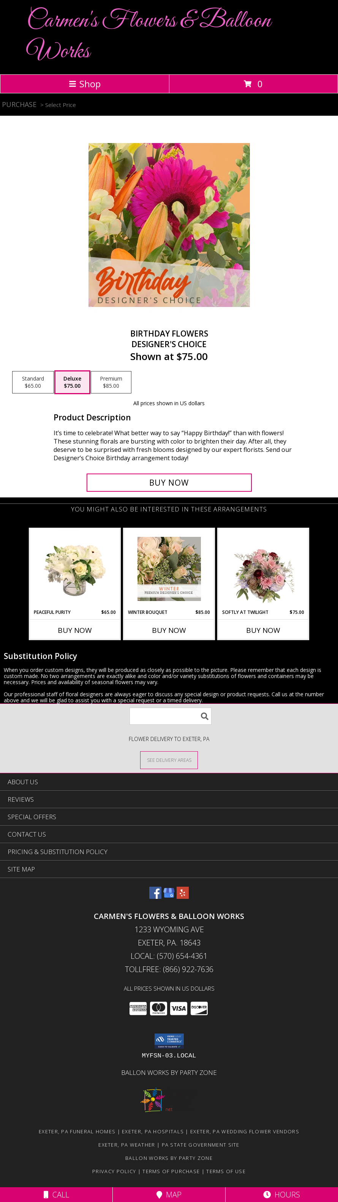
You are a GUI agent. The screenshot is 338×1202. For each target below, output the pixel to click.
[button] (169, 1041)
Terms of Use (226, 1171)
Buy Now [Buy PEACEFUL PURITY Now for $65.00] (75, 630)
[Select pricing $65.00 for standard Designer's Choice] (33, 382)
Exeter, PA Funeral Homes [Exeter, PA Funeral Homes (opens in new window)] (77, 1131)
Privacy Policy (114, 1171)
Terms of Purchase (171, 1171)
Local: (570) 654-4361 (169, 956)
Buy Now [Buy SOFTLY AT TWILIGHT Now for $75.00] (263, 630)
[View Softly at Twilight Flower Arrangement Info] (263, 568)
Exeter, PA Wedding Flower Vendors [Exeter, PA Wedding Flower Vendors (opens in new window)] (244, 1131)
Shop (85, 83)
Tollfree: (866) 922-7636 (169, 969)
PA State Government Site (201, 1144)
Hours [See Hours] (281, 1194)
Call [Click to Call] (56, 1194)
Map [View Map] (169, 1194)
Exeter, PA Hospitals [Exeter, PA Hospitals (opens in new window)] (153, 1131)
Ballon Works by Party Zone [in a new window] (169, 1072)
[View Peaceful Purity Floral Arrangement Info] (75, 568)
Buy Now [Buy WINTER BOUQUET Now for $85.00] (169, 630)
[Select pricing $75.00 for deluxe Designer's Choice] (72, 382)
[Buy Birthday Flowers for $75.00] (169, 483)
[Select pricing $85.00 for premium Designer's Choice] (111, 382)
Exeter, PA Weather (126, 1144)
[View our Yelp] (183, 896)
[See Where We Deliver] (169, 759)
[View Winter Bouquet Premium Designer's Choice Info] (169, 568)
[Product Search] (171, 716)
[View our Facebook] (155, 896)
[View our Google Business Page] (169, 896)
